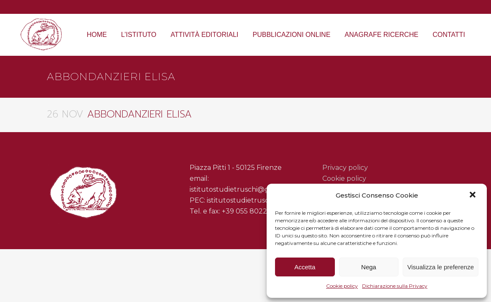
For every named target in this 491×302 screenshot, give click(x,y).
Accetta (304, 267)
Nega (368, 267)
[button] (473, 195)
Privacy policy (345, 168)
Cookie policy (342, 286)
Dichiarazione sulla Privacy (394, 286)
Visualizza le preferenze (440, 267)
